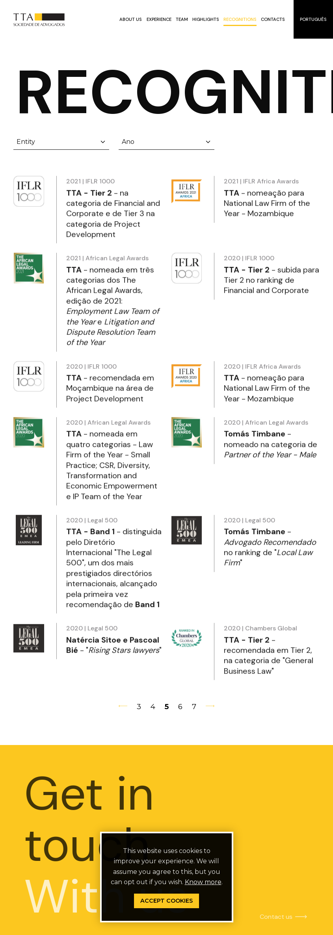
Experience (159, 19)
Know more (203, 882)
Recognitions (240, 19)
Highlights (205, 19)
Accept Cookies (166, 900)
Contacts (273, 19)
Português (313, 19)
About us (130, 19)
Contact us (261, 917)
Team (182, 19)
